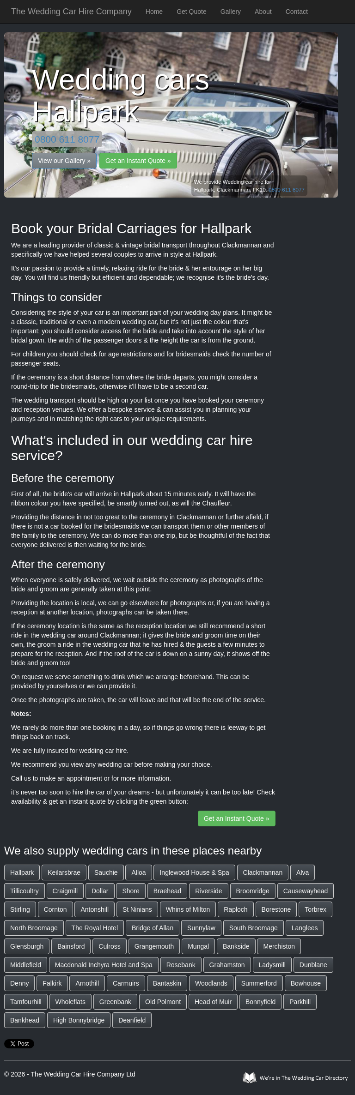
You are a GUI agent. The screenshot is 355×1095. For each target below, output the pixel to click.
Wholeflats (70, 1001)
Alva (302, 872)
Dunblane (313, 965)
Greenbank (115, 1001)
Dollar (100, 891)
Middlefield (25, 965)
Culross (109, 946)
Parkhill (300, 1001)
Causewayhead (305, 891)
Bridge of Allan (152, 928)
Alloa (138, 872)
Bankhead (24, 1020)
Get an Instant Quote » (138, 160)
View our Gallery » (64, 160)
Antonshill (94, 909)
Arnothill (87, 983)
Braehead (167, 891)
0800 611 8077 (67, 139)
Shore (130, 891)
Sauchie (106, 872)
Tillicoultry (24, 891)
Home (154, 11)
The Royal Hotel (95, 928)
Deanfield (132, 1020)
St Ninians (137, 909)
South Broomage (253, 928)
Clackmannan (263, 872)
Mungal (198, 946)
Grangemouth (154, 946)
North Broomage (34, 928)
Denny (19, 983)
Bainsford (71, 946)
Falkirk (52, 983)
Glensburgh (26, 946)
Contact (297, 11)
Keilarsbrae (64, 872)
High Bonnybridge (78, 1020)
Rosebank (181, 965)
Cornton (55, 909)
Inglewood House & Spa (194, 872)
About (263, 11)
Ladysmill (272, 965)
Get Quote (192, 11)
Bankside (236, 946)
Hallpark (22, 872)
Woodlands (211, 983)
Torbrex (315, 909)
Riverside (208, 891)
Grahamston (227, 965)
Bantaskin (167, 983)
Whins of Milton (188, 909)
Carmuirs (126, 983)
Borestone (276, 909)
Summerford (259, 983)
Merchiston (278, 946)
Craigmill (65, 891)
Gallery (230, 11)
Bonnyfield (260, 1001)
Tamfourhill (26, 1001)
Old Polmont (163, 1001)
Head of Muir (213, 1001)
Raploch (235, 909)
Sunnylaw (201, 928)
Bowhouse (306, 983)
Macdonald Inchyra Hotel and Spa (104, 965)
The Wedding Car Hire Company (71, 11)
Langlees (305, 928)
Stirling (20, 909)
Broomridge (252, 891)
